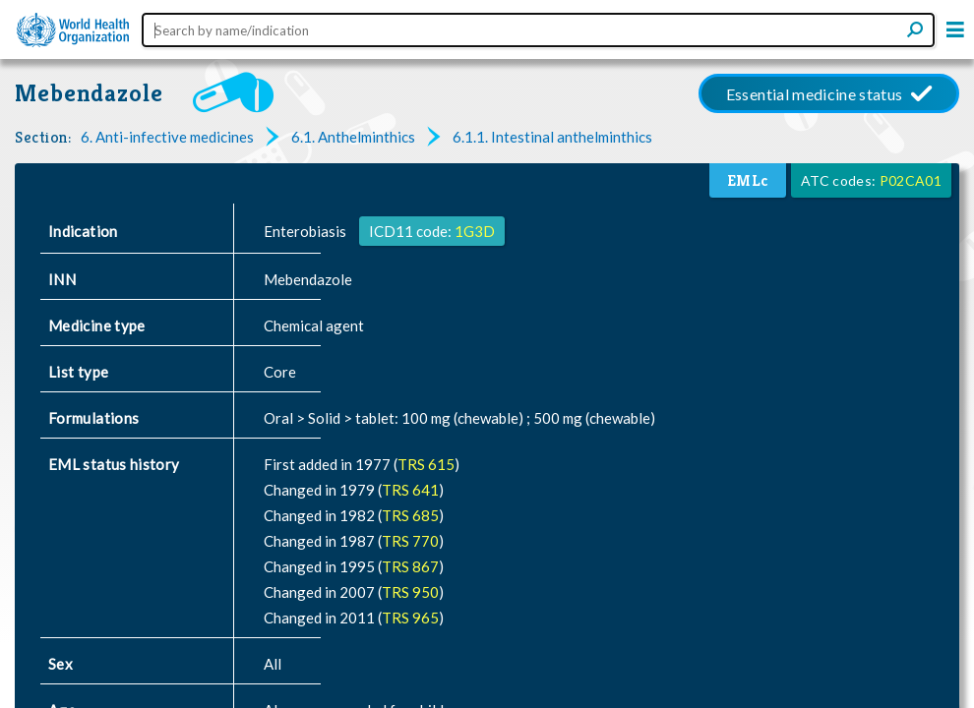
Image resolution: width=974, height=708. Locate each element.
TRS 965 (410, 617)
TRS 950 (410, 592)
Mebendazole (89, 93)
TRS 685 (410, 515)
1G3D (475, 231)
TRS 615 (426, 464)
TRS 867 (410, 566)
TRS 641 (410, 490)
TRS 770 (410, 541)
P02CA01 (911, 180)
